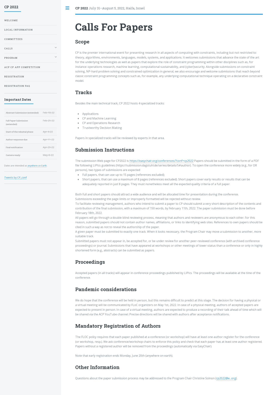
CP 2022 (11, 7)
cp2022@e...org (226, 378)
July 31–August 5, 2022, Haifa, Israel (110, 8)
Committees (13, 39)
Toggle (67, 8)
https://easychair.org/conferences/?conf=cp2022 (161, 161)
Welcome (11, 20)
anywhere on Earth (37, 165)
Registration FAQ (17, 85)
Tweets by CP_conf (15, 177)
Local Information (18, 29)
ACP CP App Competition (22, 67)
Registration (14, 76)
